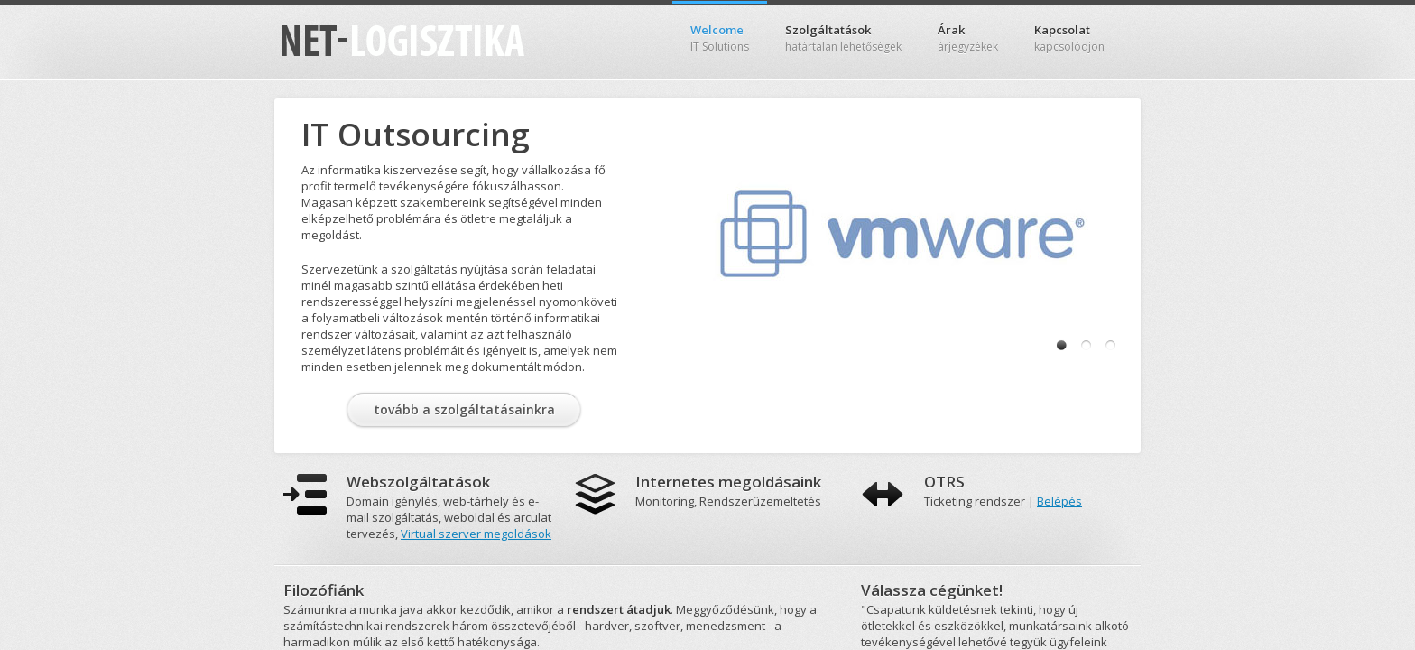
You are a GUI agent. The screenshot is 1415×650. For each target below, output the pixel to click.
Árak (968, 38)
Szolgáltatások (843, 38)
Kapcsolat (1069, 38)
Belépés (1059, 501)
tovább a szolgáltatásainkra (464, 409)
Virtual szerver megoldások (476, 533)
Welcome (719, 38)
